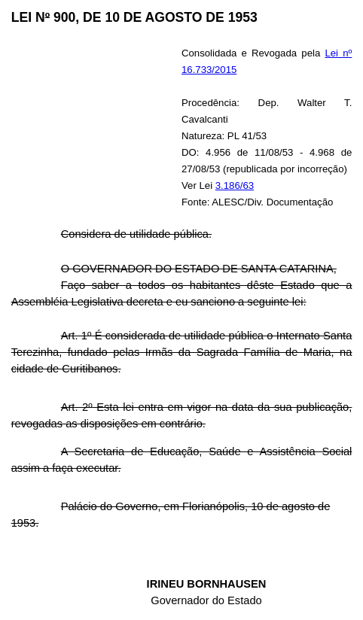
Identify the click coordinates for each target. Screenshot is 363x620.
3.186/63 (234, 185)
